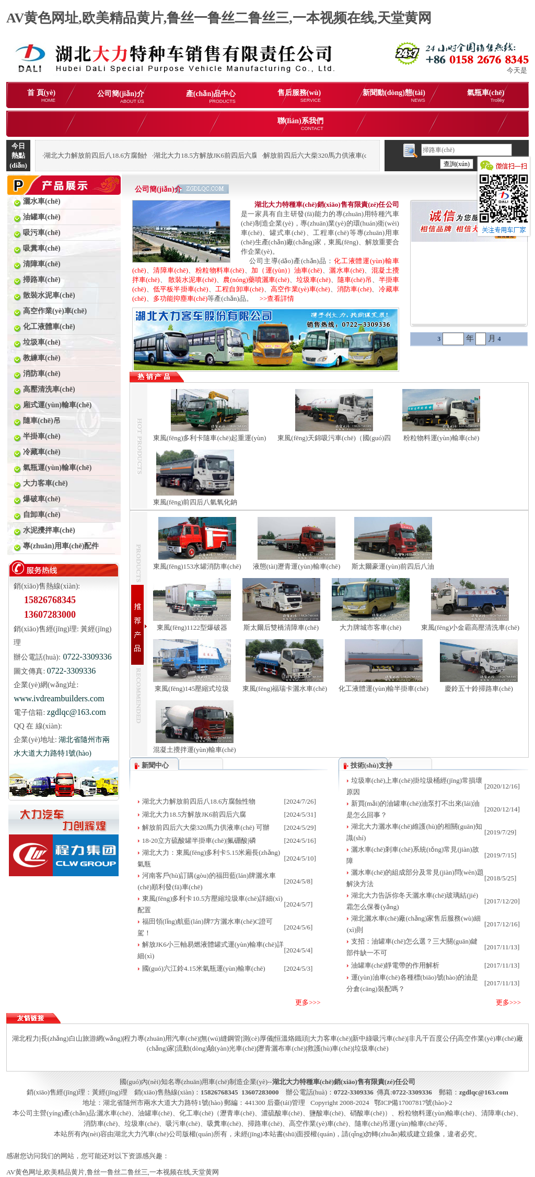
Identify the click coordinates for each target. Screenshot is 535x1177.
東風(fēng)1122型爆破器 (192, 627)
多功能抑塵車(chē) (180, 298)
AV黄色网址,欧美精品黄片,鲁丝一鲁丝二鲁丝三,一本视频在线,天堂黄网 (219, 18)
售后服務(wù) (299, 96)
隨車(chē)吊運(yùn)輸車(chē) (396, 1123)
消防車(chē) (354, 289)
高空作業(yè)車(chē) (300, 289)
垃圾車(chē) (313, 280)
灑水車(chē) (346, 270)
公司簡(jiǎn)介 (120, 97)
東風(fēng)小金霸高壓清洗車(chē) (470, 627)
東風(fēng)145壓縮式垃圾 (192, 688)
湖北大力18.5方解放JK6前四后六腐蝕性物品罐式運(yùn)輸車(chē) (251, 155)
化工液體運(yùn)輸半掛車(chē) (383, 688)
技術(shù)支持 (371, 765)
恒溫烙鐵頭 (291, 1038)
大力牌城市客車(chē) (370, 627)
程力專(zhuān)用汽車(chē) (161, 1038)
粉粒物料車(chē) (220, 270)
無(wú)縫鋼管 (221, 1038)
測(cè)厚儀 (257, 1038)
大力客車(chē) (330, 1038)
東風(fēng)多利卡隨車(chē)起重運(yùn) (209, 438)
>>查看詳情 (274, 298)
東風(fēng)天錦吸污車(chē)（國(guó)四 (334, 438)
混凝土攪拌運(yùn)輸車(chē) (194, 750)
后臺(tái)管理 (286, 1103)
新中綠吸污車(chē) (379, 1038)
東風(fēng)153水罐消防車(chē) (197, 566)
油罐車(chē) (155, 1113)
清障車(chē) (170, 270)
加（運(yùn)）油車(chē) (286, 270)
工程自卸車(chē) (239, 289)
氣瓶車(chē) (486, 96)
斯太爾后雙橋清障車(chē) (281, 627)
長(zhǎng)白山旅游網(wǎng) (82, 1038)
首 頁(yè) (41, 96)
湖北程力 (25, 1038)
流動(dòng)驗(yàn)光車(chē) (216, 1048)
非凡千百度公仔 (432, 1038)
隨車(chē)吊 (355, 280)
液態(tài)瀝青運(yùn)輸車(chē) (297, 566)
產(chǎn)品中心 (211, 97)
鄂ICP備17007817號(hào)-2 (413, 1103)
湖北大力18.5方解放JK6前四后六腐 (194, 814)
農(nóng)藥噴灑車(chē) (256, 280)
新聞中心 (155, 765)
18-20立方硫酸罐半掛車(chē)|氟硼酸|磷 (199, 840)
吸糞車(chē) (224, 1123)
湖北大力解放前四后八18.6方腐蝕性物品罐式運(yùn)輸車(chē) (135, 155)
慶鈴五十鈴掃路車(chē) (479, 688)
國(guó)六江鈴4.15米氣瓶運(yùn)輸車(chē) (203, 968)
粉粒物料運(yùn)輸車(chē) (441, 438)
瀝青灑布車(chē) (282, 1048)
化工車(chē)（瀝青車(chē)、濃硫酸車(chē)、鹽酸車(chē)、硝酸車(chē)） (285, 1113)
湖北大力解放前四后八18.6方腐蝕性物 (199, 801)
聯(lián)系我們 (300, 124)
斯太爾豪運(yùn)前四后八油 (393, 566)
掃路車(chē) (265, 1123)
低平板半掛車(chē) (180, 289)
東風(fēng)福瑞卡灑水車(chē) (284, 688)
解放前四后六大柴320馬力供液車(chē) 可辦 (206, 827)
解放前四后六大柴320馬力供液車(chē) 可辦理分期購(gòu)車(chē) (358, 155)
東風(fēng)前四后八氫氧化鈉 (195, 502)
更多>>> (307, 1002)
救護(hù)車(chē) (330, 1048)
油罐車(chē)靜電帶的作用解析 (395, 965)
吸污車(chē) (183, 1123)
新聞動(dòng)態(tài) (394, 96)
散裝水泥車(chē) (192, 280)
